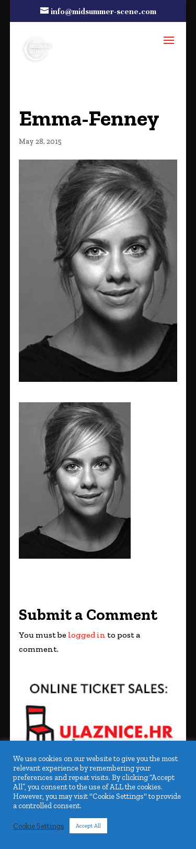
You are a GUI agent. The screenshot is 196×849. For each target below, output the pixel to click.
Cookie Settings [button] (38, 826)
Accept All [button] (88, 825)
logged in (87, 635)
